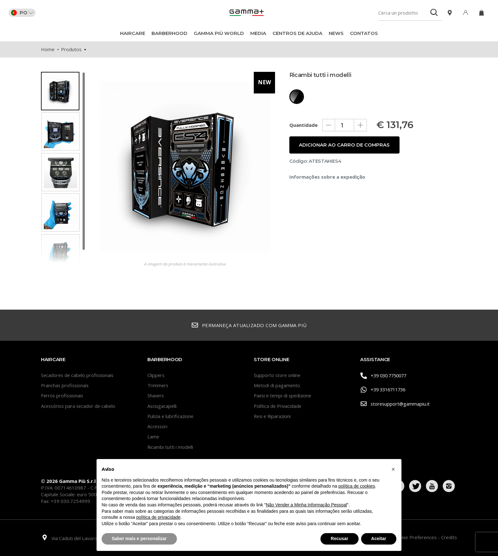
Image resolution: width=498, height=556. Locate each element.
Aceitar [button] (378, 538)
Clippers (156, 375)
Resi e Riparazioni (273, 416)
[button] (393, 469)
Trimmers (158, 385)
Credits (449, 537)
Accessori (157, 426)
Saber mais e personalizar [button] (139, 538)
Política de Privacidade (278, 406)
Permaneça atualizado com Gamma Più (249, 325)
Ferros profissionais (63, 395)
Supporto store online (277, 375)
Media (258, 33)
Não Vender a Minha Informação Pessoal (306, 504)
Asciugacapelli (162, 406)
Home (48, 49)
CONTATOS (364, 33)
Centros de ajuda (297, 33)
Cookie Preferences (416, 537)
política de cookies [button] (356, 486)
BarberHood (169, 33)
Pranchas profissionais (65, 385)
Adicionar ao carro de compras (344, 149)
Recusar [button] (339, 538)
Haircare (132, 33)
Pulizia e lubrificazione (171, 416)
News (336, 33)
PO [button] (23, 13)
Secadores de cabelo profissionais (78, 375)
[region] (63, 167)
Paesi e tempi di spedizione (284, 395)
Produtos (71, 49)
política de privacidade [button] (158, 517)
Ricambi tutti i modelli (170, 447)
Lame (153, 436)
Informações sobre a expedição (327, 181)
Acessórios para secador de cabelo (79, 406)
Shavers (156, 395)
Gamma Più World (219, 33)
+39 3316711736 (384, 390)
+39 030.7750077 (385, 375)
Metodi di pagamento (277, 385)
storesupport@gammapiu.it (395, 404)
